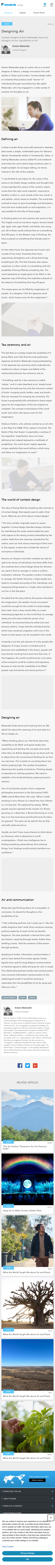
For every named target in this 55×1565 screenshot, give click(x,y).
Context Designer (9, 997)
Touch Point (39, 12)
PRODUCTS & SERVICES (11, 1506)
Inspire (22, 12)
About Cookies (8, 1547)
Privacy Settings (27, 1553)
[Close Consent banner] (51, 1518)
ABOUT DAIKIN (8, 1499)
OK (27, 1559)
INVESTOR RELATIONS (11, 1513)
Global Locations (37, 1480)
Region (45, 6)
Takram (32, 997)
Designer (8, 12)
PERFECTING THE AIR (11, 1491)
